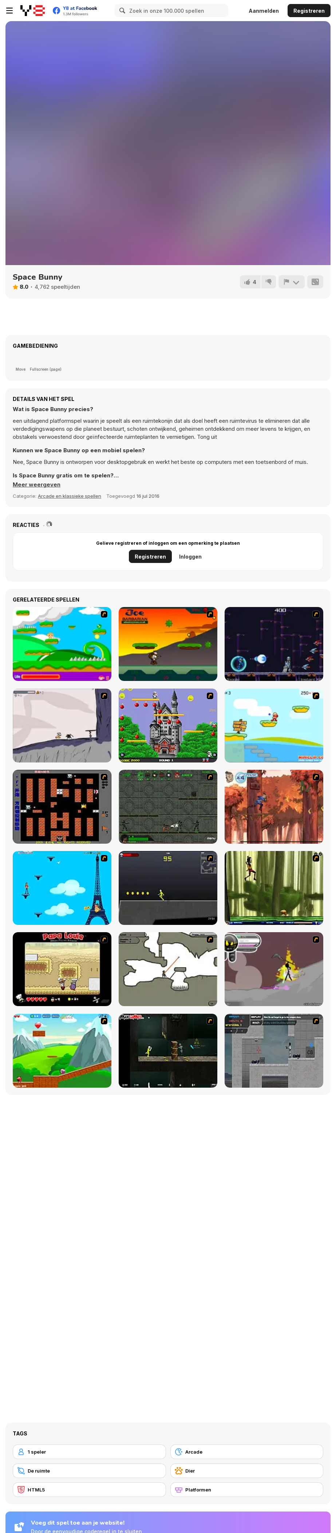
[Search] (121, 10)
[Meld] (291, 281)
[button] (36, 485)
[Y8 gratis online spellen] (32, 10)
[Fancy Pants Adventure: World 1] (62, 725)
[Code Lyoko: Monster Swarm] (274, 888)
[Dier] (247, 1470)
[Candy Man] (62, 644)
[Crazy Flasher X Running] (168, 888)
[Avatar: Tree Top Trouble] (274, 807)
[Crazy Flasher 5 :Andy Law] (168, 1051)
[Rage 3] (274, 969)
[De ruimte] (89, 1470)
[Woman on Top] (62, 888)
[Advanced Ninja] (168, 969)
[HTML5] (89, 1489)
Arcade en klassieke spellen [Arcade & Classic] (69, 496)
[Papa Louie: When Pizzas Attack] (62, 969)
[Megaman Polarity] (274, 644)
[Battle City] (62, 807)
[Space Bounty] (168, 807)
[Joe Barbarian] (168, 644)
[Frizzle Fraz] (62, 1051)
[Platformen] (247, 1489)
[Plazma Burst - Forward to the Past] (274, 1051)
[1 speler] (89, 1452)
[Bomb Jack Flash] (168, 725)
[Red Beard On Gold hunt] (274, 725)
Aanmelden (264, 11)
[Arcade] (247, 1452)
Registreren (309, 11)
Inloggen (190, 556)
